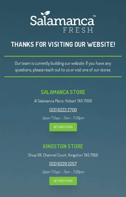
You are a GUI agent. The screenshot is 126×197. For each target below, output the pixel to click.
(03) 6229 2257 (63, 163)
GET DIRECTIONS (63, 127)
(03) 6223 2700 (63, 109)
